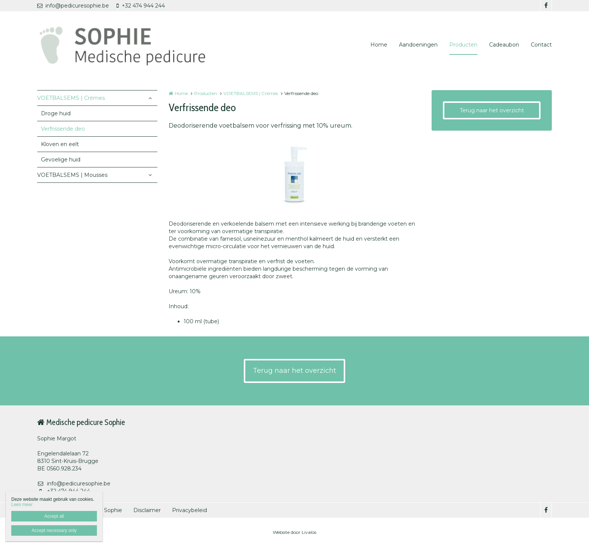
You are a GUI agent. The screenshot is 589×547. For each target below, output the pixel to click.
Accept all (54, 516)
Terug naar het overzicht (492, 110)
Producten (463, 44)
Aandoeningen (418, 44)
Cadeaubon (504, 44)
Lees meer (22, 504)
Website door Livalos (294, 532)
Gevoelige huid (60, 159)
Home (378, 44)
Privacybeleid (189, 510)
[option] (294, 174)
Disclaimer (147, 510)
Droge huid (56, 113)
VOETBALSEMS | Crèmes (71, 98)
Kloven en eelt (60, 144)
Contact (541, 44)
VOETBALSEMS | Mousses (72, 175)
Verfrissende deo (63, 128)
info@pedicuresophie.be (73, 5)
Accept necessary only (54, 530)
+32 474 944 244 (140, 5)
